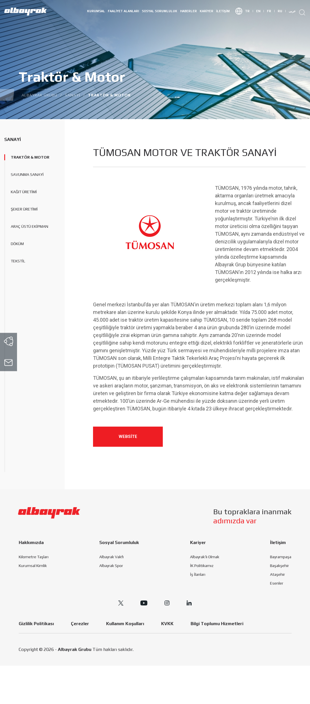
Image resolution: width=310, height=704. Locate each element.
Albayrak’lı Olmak (204, 557)
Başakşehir (279, 565)
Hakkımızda (31, 542)
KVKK (167, 623)
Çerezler (80, 623)
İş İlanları (197, 574)
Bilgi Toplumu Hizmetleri (217, 623)
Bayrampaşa (280, 557)
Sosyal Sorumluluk (159, 11)
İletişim (223, 11)
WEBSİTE (128, 436)
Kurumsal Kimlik (33, 565)
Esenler (276, 583)
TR (249, 11)
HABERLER (188, 11)
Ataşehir (277, 574)
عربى (292, 11)
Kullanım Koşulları (125, 623)
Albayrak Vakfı (111, 557)
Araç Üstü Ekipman (29, 226)
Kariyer (206, 11)
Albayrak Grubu (74, 649)
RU (282, 11)
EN (260, 11)
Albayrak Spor (111, 565)
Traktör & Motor (30, 157)
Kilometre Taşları (33, 557)
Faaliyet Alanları (123, 11)
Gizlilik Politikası (36, 623)
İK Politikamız (202, 565)
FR (271, 11)
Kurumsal (96, 11)
